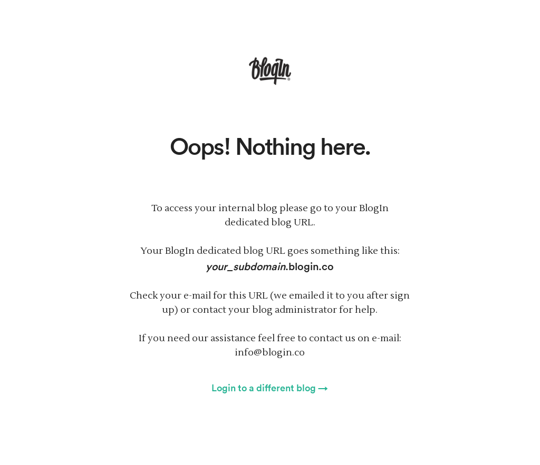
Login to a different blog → (269, 387)
